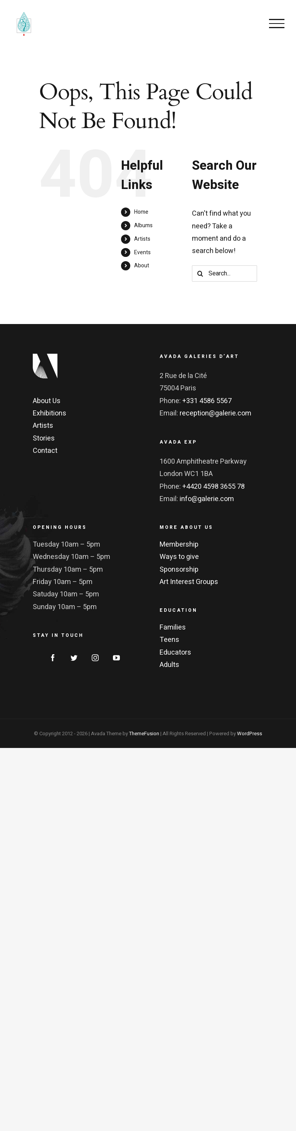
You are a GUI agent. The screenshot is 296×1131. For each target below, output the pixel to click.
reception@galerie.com (215, 413)
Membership (179, 544)
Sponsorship (179, 569)
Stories (44, 438)
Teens (169, 640)
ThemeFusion (144, 733)
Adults (169, 665)
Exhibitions (49, 413)
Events (142, 252)
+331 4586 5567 (207, 401)
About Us (47, 401)
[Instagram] (95, 657)
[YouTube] (116, 657)
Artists (142, 239)
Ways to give (179, 557)
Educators (175, 652)
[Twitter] (74, 657)
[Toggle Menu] (276, 23)
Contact (45, 451)
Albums (143, 225)
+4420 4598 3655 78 (213, 486)
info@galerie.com (207, 499)
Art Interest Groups (189, 582)
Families (173, 627)
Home (141, 212)
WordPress (249, 733)
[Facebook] (52, 657)
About (141, 266)
